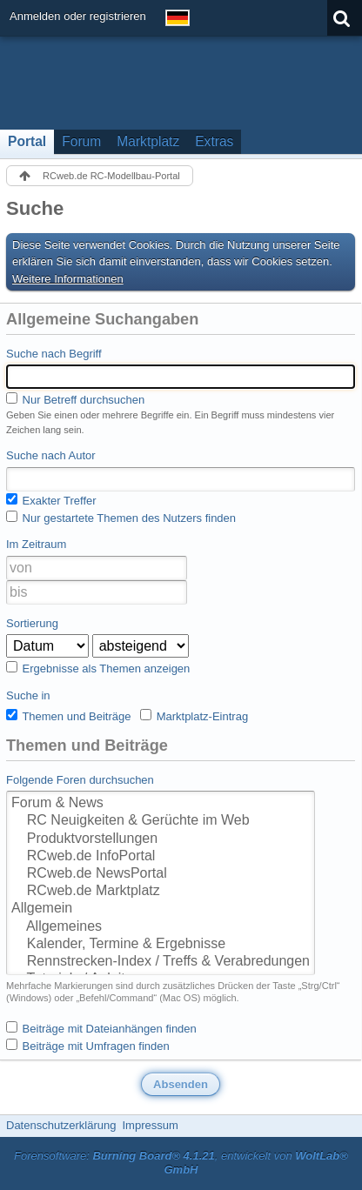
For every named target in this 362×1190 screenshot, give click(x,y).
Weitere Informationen (68, 278)
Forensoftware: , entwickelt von (181, 1163)
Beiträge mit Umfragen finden (88, 1046)
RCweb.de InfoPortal (161, 857)
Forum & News (161, 803)
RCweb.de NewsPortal (161, 874)
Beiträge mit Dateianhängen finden (101, 1028)
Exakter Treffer (51, 500)
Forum (81, 141)
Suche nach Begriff (54, 353)
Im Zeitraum (36, 544)
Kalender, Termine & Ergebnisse (161, 944)
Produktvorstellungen (161, 839)
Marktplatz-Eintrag (194, 716)
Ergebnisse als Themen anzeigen (98, 668)
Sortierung (32, 623)
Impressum (150, 1125)
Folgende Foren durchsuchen (80, 779)
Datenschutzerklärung (61, 1125)
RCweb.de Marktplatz (161, 891)
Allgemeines (161, 927)
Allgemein (161, 909)
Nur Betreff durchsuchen (75, 399)
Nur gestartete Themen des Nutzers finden (121, 518)
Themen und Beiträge (68, 716)
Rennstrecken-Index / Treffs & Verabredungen (161, 962)
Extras (214, 141)
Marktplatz (148, 141)
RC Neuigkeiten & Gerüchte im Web (161, 821)
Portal (27, 141)
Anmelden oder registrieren (78, 16)
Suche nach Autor (51, 455)
